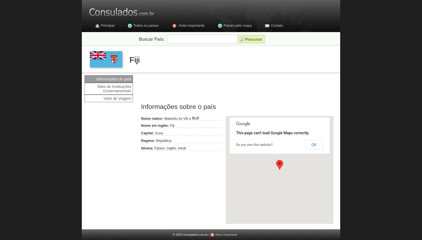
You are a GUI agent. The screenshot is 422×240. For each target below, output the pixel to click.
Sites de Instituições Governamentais (114, 88)
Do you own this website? (254, 145)
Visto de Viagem (117, 98)
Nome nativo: (152, 118)
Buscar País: (152, 39)
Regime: (148, 141)
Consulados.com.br (118, 11)
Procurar (251, 39)
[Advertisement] (236, 87)
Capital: (147, 133)
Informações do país (113, 79)
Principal (107, 25)
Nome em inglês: (155, 126)
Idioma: (147, 148)
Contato (277, 25)
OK (313, 145)
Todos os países (146, 25)
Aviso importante (192, 25)
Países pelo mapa (238, 25)
